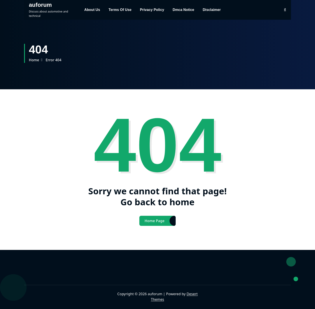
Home (34, 60)
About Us (92, 10)
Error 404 (53, 60)
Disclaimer (212, 10)
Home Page (154, 220)
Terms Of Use (119, 10)
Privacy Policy (152, 10)
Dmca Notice (183, 10)
